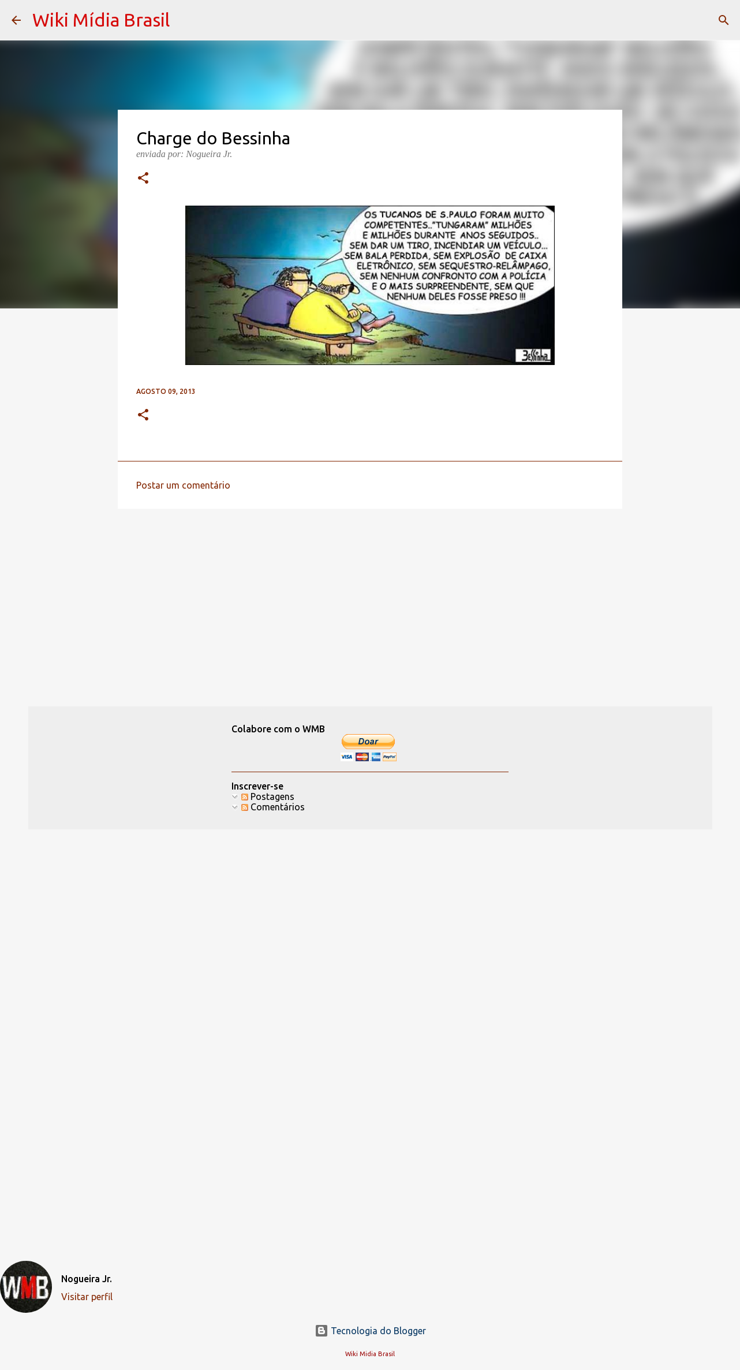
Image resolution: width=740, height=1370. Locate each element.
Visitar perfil (87, 1296)
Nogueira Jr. (86, 1279)
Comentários (273, 807)
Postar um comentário (183, 485)
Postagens (267, 796)
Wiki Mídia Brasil (101, 19)
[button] (143, 179)
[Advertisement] (370, 607)
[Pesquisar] (724, 20)
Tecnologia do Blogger (370, 1331)
